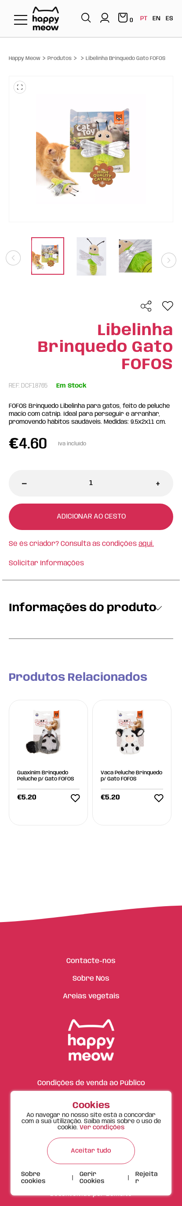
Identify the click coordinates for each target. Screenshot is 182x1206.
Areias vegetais (91, 996)
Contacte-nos (91, 961)
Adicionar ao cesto (91, 516)
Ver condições (102, 1127)
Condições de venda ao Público (91, 1083)
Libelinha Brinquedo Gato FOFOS (125, 58)
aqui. (146, 544)
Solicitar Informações (46, 563)
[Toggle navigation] (21, 20)
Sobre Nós (91, 978)
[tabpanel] (47, 257)
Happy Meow (24, 58)
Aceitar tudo (91, 1151)
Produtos (59, 58)
